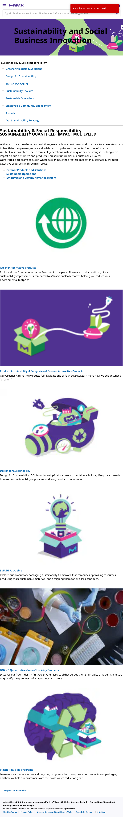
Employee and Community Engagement (31, 177)
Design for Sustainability (15, 470)
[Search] (116, 13)
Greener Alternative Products (18, 267)
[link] (10, 812)
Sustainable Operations (21, 174)
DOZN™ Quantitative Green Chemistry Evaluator (29, 670)
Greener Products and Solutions (26, 170)
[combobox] (61, 13)
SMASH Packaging (11, 570)
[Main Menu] (4, 5)
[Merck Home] (16, 5)
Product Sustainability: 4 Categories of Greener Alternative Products (41, 371)
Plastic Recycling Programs (16, 769)
